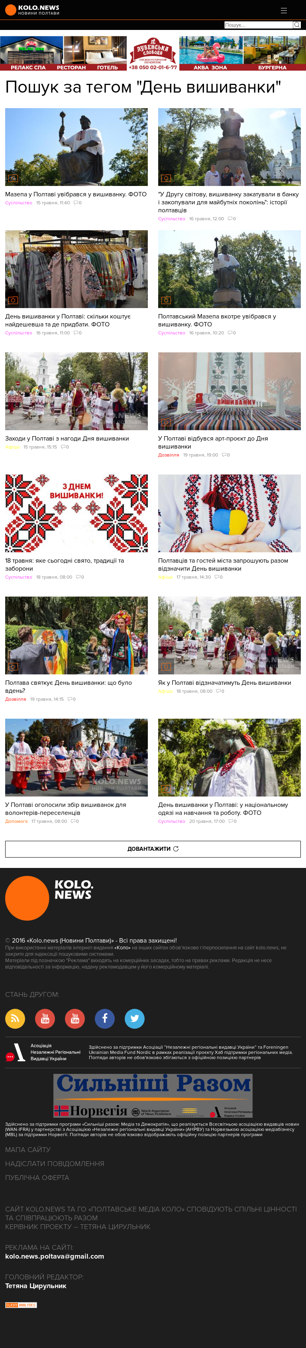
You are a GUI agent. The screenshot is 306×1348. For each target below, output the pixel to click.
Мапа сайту (28, 1149)
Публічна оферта (37, 1177)
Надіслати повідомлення (54, 1163)
